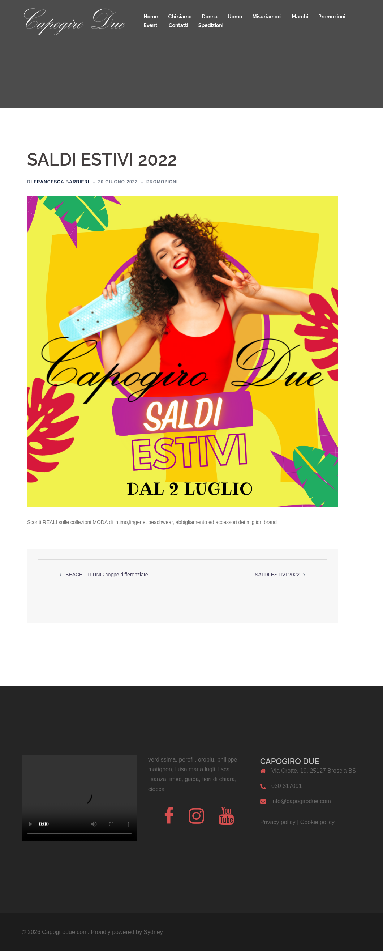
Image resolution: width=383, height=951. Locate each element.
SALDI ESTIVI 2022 (277, 574)
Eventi (151, 25)
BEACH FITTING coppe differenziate (106, 574)
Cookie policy (317, 822)
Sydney (153, 932)
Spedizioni (210, 25)
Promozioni (331, 17)
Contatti (178, 25)
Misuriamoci (266, 17)
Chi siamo (180, 17)
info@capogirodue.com (301, 801)
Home (150, 17)
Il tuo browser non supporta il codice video (79, 798)
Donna (210, 17)
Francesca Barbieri (61, 181)
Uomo (235, 17)
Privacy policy (278, 822)
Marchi (300, 17)
